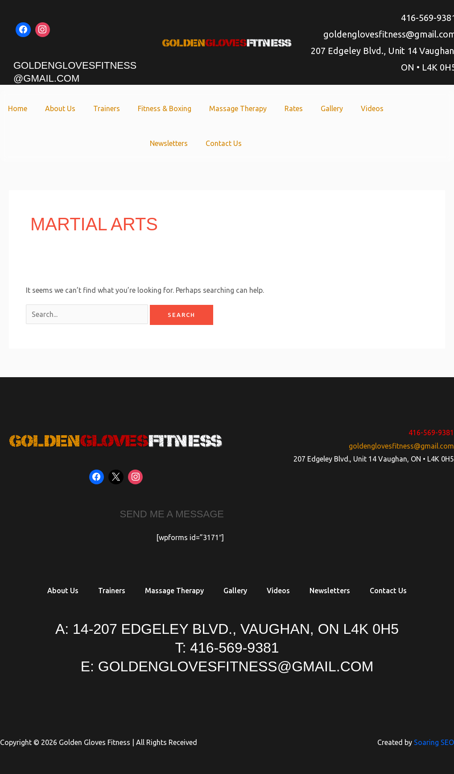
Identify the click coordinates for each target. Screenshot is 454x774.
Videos (372, 108)
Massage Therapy (238, 108)
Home (17, 108)
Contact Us (224, 143)
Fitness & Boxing (164, 108)
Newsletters (169, 143)
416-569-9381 (431, 433)
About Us (60, 108)
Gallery (332, 108)
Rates (294, 108)
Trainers (106, 108)
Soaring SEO (434, 742)
